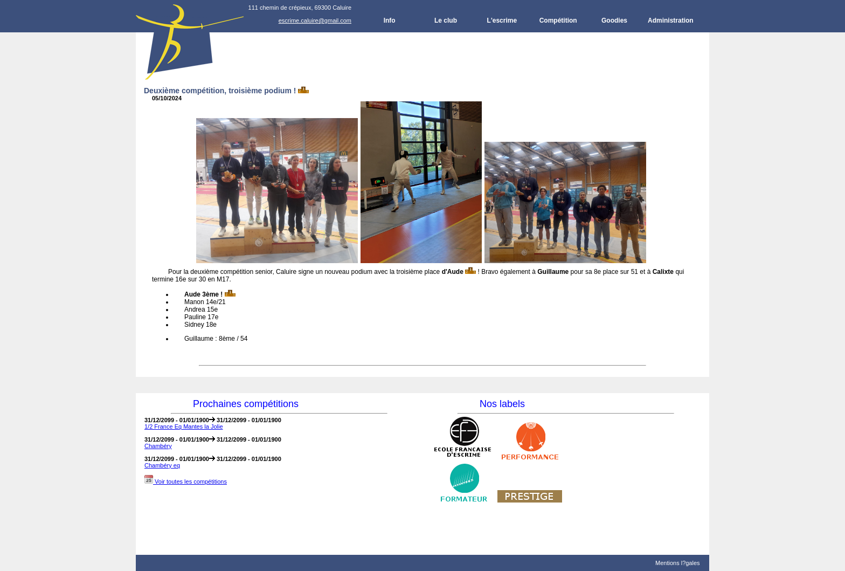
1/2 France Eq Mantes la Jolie (183, 426)
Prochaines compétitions (246, 403)
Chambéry (158, 446)
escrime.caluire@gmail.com (315, 20)
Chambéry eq (162, 465)
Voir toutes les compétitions (185, 481)
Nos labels (502, 403)
